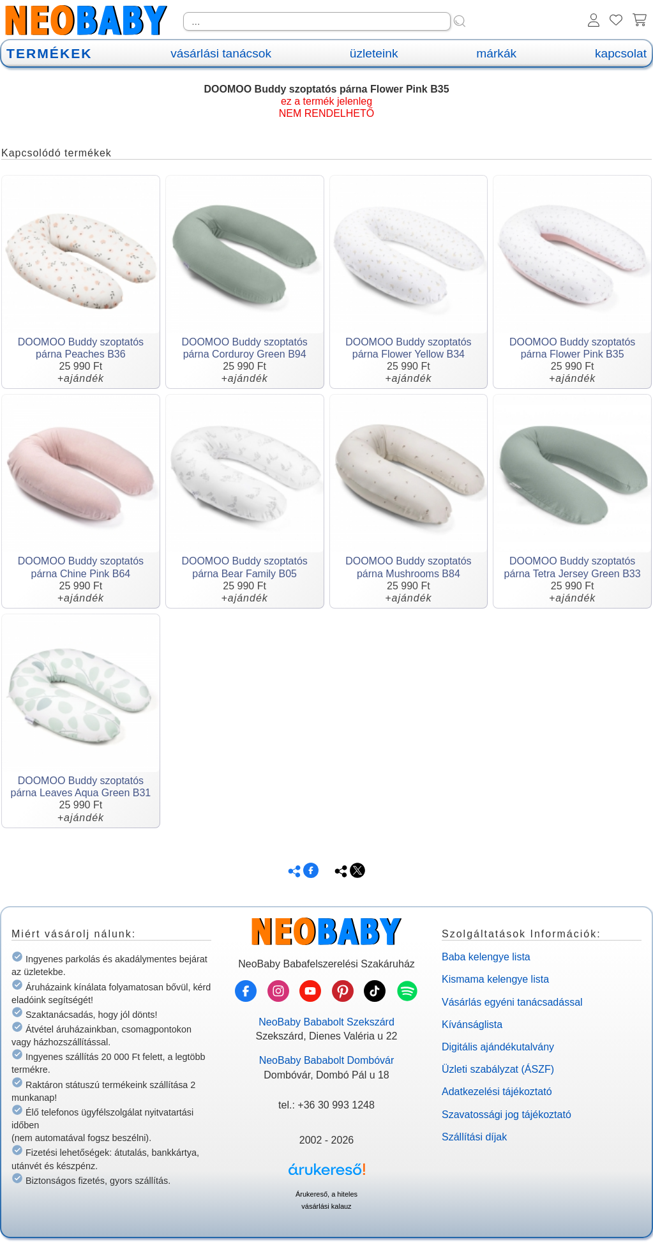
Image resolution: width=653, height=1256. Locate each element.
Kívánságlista (472, 1024)
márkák (496, 53)
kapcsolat (621, 53)
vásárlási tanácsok (220, 53)
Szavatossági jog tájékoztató (506, 1114)
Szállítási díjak (474, 1136)
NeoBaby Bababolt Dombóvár (326, 1060)
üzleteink (374, 53)
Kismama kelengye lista (495, 979)
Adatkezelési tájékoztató (497, 1091)
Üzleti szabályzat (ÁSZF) (498, 1069)
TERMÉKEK (49, 53)
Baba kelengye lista (486, 956)
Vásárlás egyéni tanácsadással (512, 1002)
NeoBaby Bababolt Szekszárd (326, 1022)
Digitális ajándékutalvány (498, 1046)
